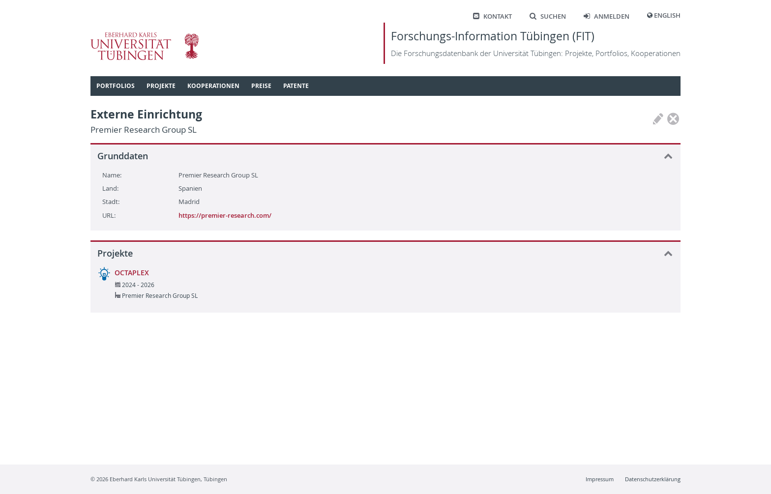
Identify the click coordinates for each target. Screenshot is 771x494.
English (667, 15)
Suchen (548, 16)
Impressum (600, 479)
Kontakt (492, 16)
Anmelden (606, 16)
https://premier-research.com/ (224, 215)
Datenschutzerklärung (653, 479)
